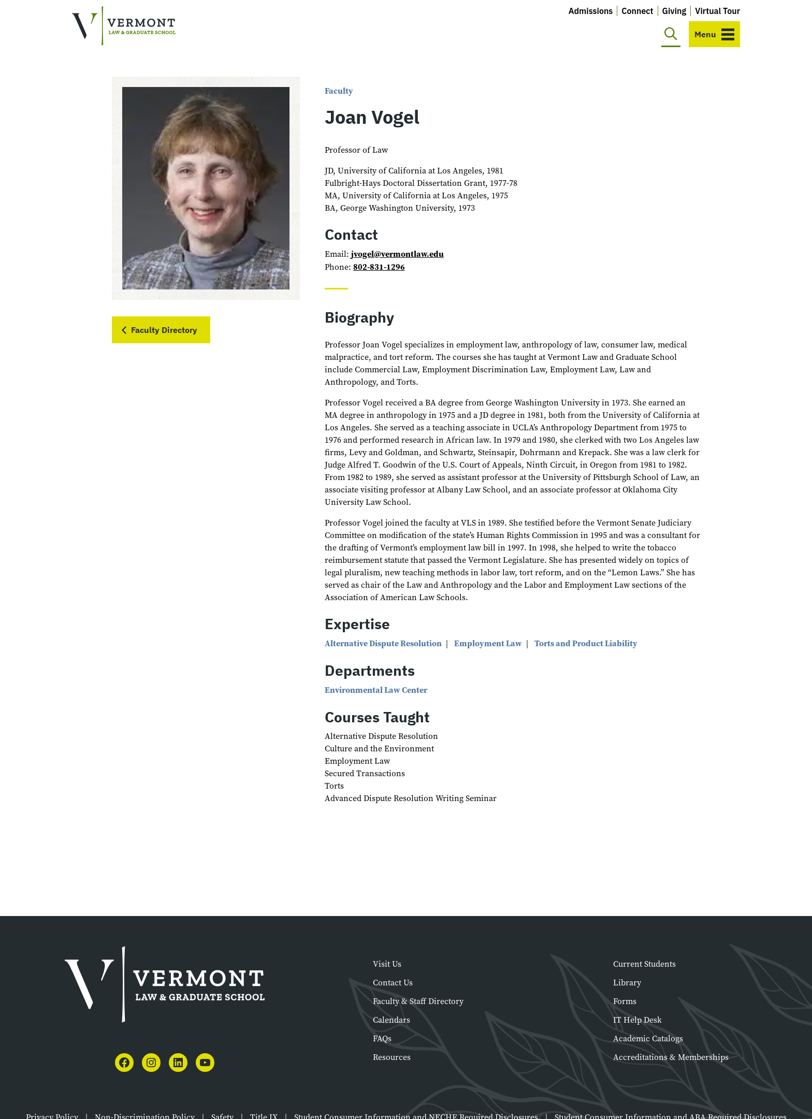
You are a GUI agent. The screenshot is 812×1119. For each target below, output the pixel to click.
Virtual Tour (717, 11)
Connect (637, 11)
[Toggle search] (670, 34)
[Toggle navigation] (714, 34)
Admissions (591, 11)
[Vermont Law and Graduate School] (124, 26)
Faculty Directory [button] (164, 330)
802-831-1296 (379, 266)
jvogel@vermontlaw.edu (397, 254)
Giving (674, 11)
